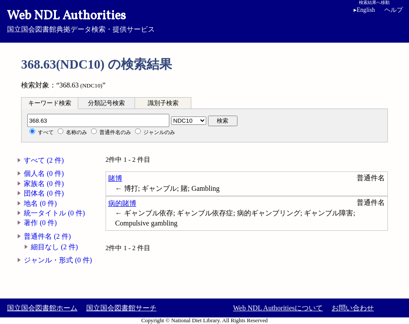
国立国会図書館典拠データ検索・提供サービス (204, 20)
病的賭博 (122, 203)
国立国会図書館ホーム (42, 308)
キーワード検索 (49, 103)
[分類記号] (98, 120)
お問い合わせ (353, 308)
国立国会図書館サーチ (121, 308)
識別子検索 (163, 103)
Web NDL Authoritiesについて (278, 308)
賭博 (115, 178)
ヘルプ (393, 10)
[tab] (49, 103)
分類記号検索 (106, 103)
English (364, 10)
